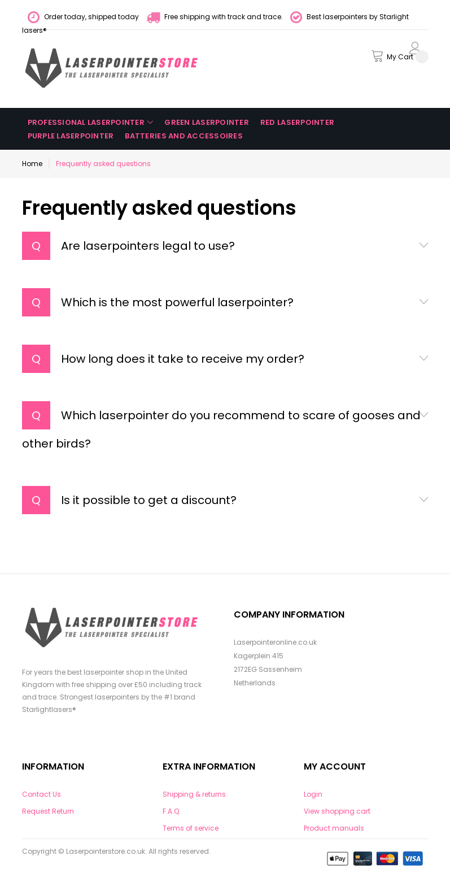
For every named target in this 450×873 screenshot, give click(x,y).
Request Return (48, 811)
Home (32, 163)
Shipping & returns (194, 794)
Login (313, 794)
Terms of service (191, 828)
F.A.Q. (172, 811)
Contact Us (41, 794)
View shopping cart (337, 811)
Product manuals (334, 828)
